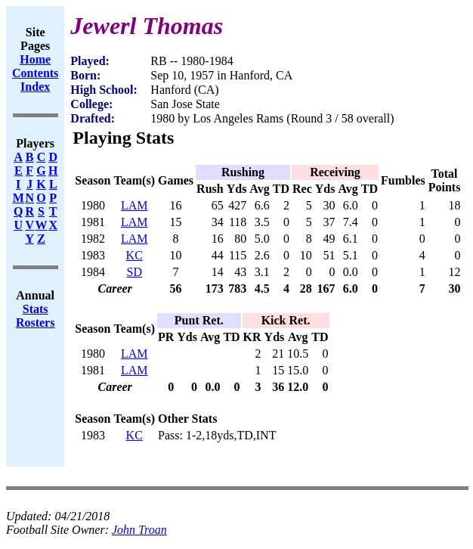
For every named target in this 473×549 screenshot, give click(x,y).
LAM (134, 205)
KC (134, 255)
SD (134, 271)
